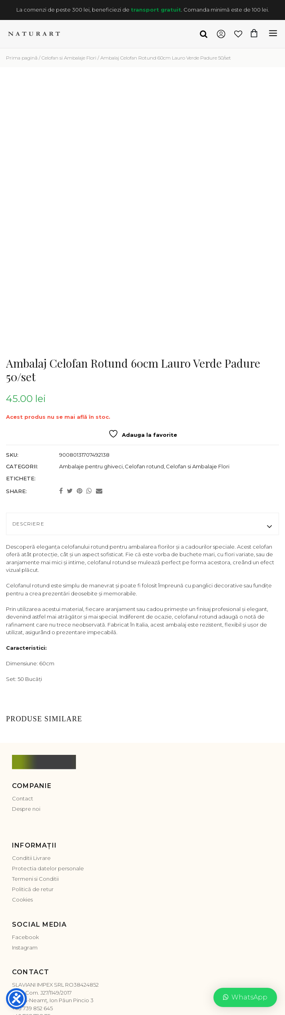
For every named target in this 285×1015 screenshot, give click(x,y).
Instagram (25, 879)
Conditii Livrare (31, 790)
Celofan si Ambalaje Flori (69, 58)
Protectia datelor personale (48, 801)
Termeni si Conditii (35, 811)
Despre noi (26, 741)
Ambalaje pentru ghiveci (91, 398)
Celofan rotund (144, 398)
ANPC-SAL (73, 985)
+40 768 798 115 (31, 948)
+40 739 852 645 (32, 940)
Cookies (22, 832)
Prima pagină (22, 58)
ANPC (48, 985)
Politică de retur (33, 821)
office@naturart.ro (36, 956)
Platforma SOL (109, 985)
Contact (22, 730)
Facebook (25, 869)
